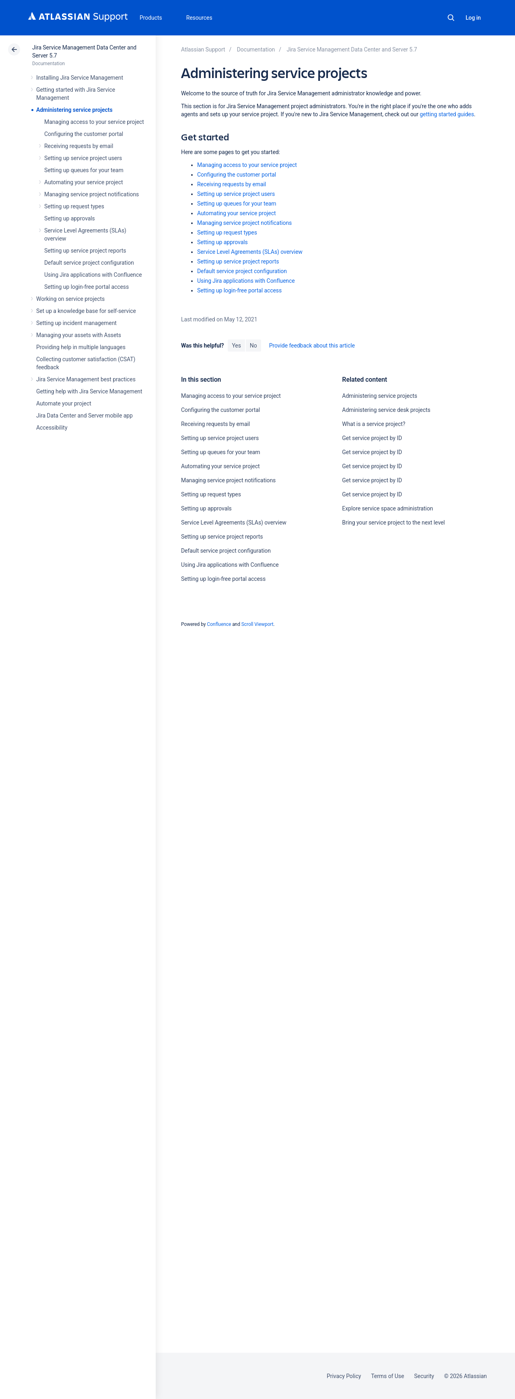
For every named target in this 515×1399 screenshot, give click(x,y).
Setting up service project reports (85, 250)
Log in (473, 17)
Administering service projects (74, 110)
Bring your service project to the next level (393, 522)
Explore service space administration (387, 508)
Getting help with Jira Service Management (89, 391)
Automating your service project (83, 182)
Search (451, 17)
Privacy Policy (344, 1376)
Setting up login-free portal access (86, 287)
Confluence (219, 624)
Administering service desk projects (386, 410)
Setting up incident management (76, 323)
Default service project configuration (89, 262)
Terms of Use (387, 1376)
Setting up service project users (83, 158)
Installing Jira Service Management (79, 77)
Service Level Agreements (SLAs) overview (250, 252)
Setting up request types (74, 206)
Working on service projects (70, 299)
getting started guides (447, 114)
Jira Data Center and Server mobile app (84, 415)
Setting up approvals (69, 218)
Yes (236, 345)
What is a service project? (373, 424)
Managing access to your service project (94, 122)
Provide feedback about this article (312, 345)
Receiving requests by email (78, 146)
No (253, 345)
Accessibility (51, 427)
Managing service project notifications (91, 194)
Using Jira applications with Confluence (93, 275)
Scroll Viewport (257, 624)
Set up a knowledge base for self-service (86, 311)
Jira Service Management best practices (86, 379)
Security (424, 1376)
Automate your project (63, 403)
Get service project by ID (372, 438)
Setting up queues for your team (84, 170)
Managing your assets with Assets (78, 335)
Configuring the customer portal (83, 134)
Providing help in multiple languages (81, 347)
